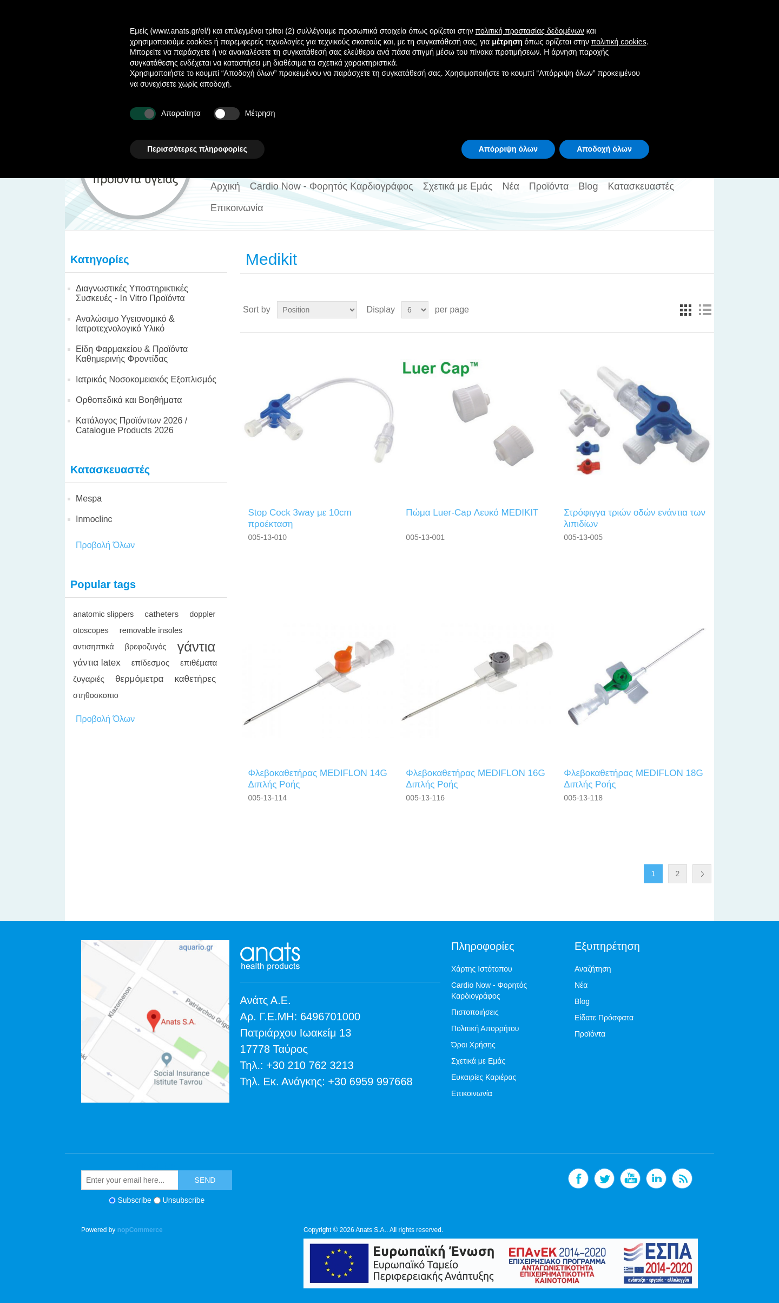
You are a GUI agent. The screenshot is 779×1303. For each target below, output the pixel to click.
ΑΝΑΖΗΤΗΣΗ (526, 111)
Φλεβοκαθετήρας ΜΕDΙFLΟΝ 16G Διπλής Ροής (475, 778)
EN (86, 69)
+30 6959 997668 (370, 1081)
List (704, 309)
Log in (688, 68)
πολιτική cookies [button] (618, 1166)
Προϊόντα (549, 186)
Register (652, 68)
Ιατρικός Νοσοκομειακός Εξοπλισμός (146, 379)
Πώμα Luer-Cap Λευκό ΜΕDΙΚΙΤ (472, 512)
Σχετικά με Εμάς (458, 186)
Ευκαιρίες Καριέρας (483, 1077)
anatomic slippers (103, 614)
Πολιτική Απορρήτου (485, 1028)
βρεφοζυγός (146, 646)
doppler (202, 614)
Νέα (510, 186)
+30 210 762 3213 (310, 1065)
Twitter (609, 110)
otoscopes (91, 630)
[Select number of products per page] (414, 309)
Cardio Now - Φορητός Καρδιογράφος (331, 186)
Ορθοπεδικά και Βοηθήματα (129, 400)
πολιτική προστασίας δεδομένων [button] (530, 1155)
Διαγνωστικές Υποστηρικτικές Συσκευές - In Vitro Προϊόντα (132, 293)
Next (701, 873)
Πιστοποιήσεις (475, 1012)
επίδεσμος (150, 662)
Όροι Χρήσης (473, 1044)
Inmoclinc (94, 519)
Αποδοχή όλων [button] (604, 1273)
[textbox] (425, 111)
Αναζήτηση (593, 969)
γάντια (196, 646)
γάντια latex (97, 662)
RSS (687, 110)
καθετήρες (195, 679)
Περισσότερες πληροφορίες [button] (197, 1273)
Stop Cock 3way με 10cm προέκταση (299, 518)
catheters (161, 613)
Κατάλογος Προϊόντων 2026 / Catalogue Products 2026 (131, 425)
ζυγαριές (88, 678)
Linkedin (661, 110)
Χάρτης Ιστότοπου (481, 969)
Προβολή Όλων (105, 545)
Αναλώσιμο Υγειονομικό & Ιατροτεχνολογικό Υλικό (125, 323)
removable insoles (151, 630)
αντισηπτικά (93, 646)
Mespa (89, 498)
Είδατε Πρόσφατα (604, 1017)
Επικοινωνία (236, 208)
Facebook (583, 110)
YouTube (635, 110)
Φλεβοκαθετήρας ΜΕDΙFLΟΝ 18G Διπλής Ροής (633, 778)
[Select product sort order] (317, 309)
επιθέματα (198, 662)
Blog (588, 186)
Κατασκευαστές (641, 186)
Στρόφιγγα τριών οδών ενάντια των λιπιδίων (634, 518)
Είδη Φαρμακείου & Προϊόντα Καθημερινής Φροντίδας (132, 353)
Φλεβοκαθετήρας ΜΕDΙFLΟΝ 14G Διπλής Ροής (317, 778)
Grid (685, 309)
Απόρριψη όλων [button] (508, 1273)
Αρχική (225, 186)
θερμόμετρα (139, 679)
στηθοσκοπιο (95, 695)
